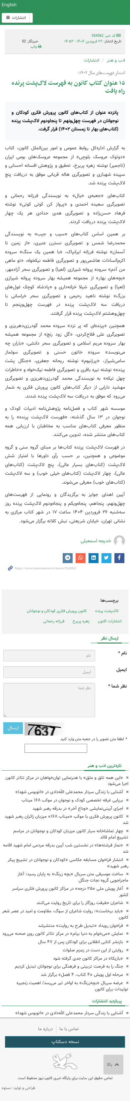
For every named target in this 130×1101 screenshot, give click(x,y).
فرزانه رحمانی (53, 621)
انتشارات (15, 18)
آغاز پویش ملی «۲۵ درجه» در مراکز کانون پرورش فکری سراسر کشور (70, 892)
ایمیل (121, 669)
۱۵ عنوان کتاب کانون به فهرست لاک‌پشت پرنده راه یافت (68, 87)
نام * (122, 653)
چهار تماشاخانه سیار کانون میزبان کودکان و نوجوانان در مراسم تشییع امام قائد (70, 834)
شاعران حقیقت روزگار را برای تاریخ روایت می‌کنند (79, 903)
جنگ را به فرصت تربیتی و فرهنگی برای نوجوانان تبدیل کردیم (69, 966)
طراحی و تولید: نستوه (18, 1088)
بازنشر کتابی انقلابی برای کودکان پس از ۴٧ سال (80, 942)
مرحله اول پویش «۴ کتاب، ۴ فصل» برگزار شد (82, 975)
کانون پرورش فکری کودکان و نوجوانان (86, 12)
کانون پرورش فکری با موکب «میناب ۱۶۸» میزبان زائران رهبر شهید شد (66, 819)
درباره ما (45, 1029)
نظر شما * (117, 686)
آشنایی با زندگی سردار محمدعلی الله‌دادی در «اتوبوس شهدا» (69, 792)
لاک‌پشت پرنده (106, 611)
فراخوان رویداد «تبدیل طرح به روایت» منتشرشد (80, 926)
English (9, 5)
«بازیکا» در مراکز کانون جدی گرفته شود (88, 958)
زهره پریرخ (81, 621)
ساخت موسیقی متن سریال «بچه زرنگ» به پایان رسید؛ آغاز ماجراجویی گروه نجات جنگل (73, 877)
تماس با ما (69, 1029)
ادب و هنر (116, 60)
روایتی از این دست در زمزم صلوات (93, 950)
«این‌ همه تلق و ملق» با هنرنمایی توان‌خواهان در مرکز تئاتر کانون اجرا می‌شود (66, 781)
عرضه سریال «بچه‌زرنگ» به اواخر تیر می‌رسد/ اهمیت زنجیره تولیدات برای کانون (72, 986)
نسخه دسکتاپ (65, 1041)
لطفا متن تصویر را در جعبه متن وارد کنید (93, 739)
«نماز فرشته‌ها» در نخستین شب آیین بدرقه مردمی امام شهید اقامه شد (65, 848)
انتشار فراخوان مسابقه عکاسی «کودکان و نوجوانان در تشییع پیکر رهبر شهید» (68, 863)
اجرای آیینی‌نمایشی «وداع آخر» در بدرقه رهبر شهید (77, 808)
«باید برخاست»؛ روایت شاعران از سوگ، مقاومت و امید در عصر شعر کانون (65, 914)
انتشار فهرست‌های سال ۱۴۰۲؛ (101, 73)
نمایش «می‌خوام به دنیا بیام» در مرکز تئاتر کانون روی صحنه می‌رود (62, 934)
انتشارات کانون (110, 621)
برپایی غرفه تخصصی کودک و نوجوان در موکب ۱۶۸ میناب (72, 800)
